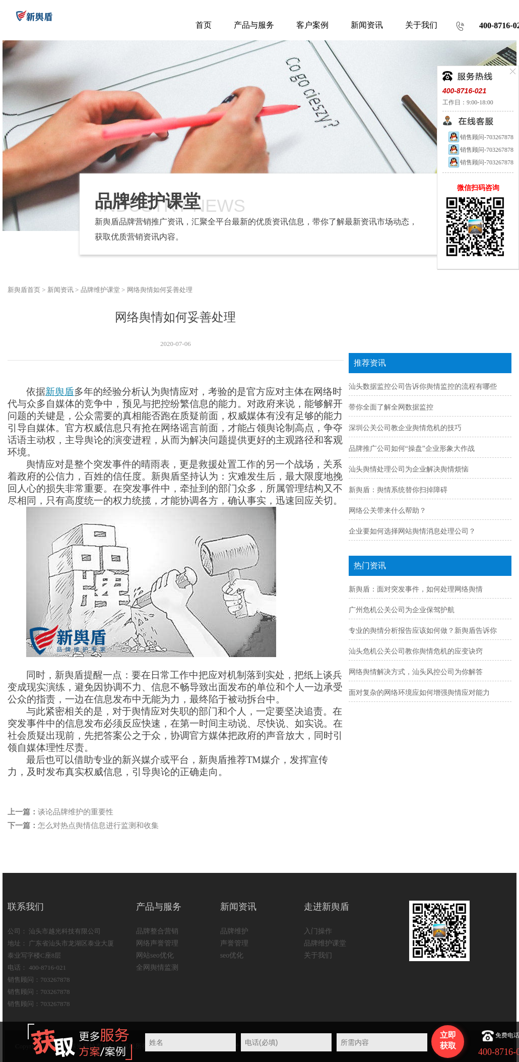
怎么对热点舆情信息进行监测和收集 (98, 825)
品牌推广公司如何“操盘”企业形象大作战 (412, 448)
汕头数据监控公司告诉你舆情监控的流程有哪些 (423, 386)
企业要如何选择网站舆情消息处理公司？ (412, 531)
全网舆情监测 (157, 967)
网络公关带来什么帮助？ (387, 510)
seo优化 (232, 955)
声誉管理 (234, 943)
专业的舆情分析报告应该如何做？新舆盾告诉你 (423, 630)
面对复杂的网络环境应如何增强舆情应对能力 (419, 692)
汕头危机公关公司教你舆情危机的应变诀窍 (416, 651)
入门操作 (318, 931)
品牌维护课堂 (100, 289)
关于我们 (318, 955)
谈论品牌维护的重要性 (75, 812)
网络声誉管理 (157, 943)
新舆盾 (59, 391)
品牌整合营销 (157, 931)
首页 (204, 25)
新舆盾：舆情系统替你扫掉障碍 (398, 490)
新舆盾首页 (24, 289)
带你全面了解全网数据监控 (391, 407)
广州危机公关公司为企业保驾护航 (402, 610)
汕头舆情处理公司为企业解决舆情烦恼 (409, 469)
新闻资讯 (60, 289)
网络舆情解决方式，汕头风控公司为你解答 (416, 672)
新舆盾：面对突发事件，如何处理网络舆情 (416, 589)
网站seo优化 (155, 955)
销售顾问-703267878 (480, 137)
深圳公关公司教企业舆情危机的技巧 (405, 428)
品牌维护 (234, 931)
